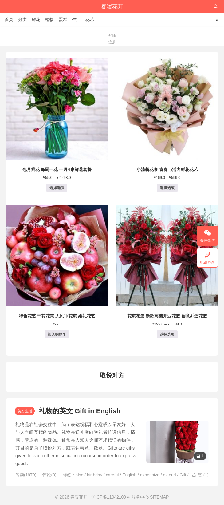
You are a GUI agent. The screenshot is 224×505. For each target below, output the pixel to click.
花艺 (89, 19)
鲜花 (36, 19)
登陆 (112, 35)
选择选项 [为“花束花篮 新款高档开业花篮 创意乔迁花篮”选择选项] (167, 334)
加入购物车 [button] (57, 334)
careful (112, 474)
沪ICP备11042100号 (111, 497)
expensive (149, 474)
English (129, 474)
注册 (112, 42)
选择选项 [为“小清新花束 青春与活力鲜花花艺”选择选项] (167, 188)
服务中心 (140, 497)
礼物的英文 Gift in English (79, 411)
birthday (94, 474)
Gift (182, 474)
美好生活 (25, 411)
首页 (9, 19)
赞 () (200, 474)
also (80, 474)
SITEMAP (159, 497)
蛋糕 (63, 19)
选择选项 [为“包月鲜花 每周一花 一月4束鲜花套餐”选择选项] (56, 188)
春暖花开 (112, 6)
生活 (76, 19)
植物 (49, 19)
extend (169, 474)
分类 (22, 19)
